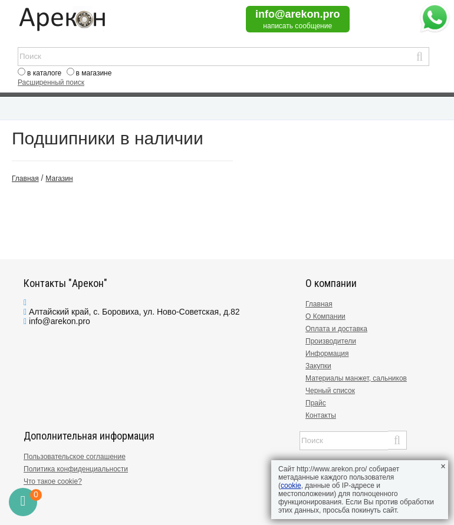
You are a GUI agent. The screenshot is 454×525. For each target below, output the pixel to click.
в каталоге (44, 73)
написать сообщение (297, 26)
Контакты (320, 415)
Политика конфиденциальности (76, 469)
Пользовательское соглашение (75, 457)
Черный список (330, 391)
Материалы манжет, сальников (356, 378)
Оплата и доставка (336, 329)
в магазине (94, 73)
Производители (330, 341)
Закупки (318, 366)
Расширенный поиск (51, 82)
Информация (326, 353)
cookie (291, 485)
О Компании (325, 316)
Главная (319, 304)
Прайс (315, 403)
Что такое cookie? (53, 481)
